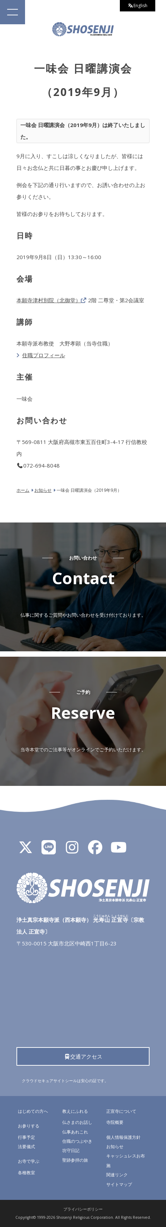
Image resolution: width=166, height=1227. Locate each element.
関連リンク (117, 1175)
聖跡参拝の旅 (75, 1160)
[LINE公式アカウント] (49, 850)
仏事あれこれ (75, 1132)
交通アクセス (83, 1056)
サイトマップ (119, 1184)
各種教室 (26, 1173)
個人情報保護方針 (123, 1137)
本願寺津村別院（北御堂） (48, 300)
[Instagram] (72, 850)
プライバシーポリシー (83, 1209)
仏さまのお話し (77, 1122)
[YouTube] (118, 850)
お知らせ (114, 1146)
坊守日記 (70, 1150)
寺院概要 (114, 1122)
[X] (25, 850)
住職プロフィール (43, 355)
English (137, 5)
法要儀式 (26, 1146)
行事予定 (26, 1137)
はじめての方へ (33, 1111)
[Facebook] (95, 850)
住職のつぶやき (77, 1141)
